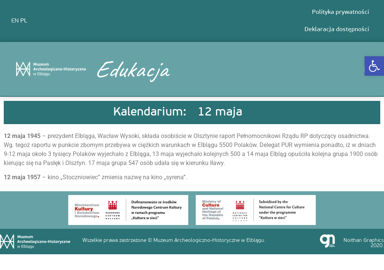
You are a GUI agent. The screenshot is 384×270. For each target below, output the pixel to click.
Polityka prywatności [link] (340, 12)
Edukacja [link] (130, 69)
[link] (374, 66)
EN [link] (15, 21)
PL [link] (23, 21)
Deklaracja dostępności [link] (336, 30)
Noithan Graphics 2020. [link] (364, 243)
